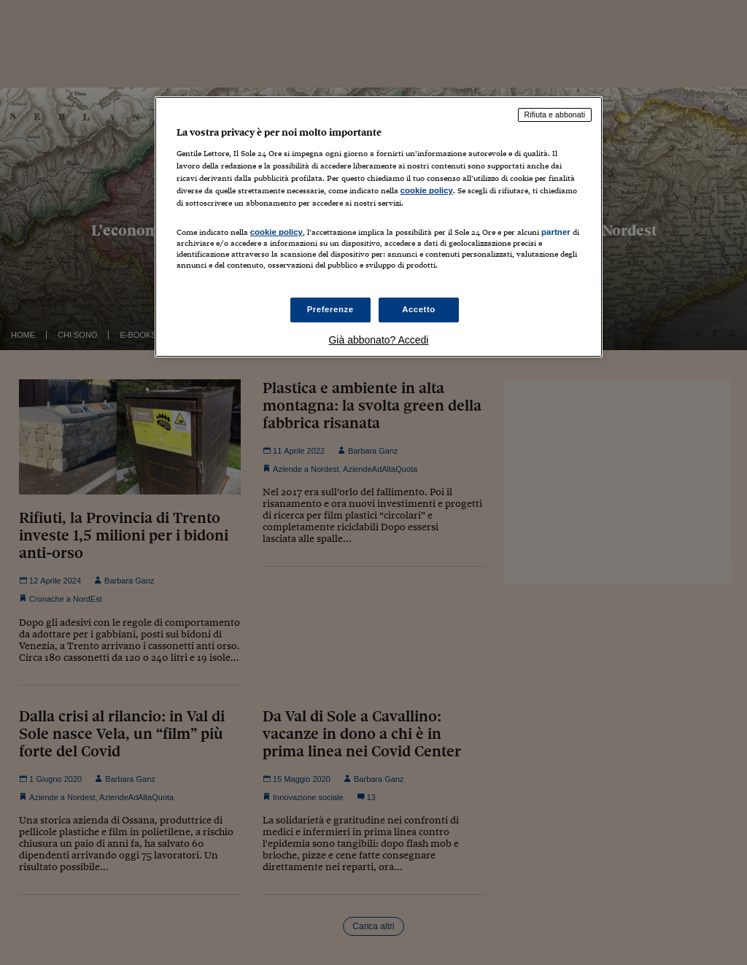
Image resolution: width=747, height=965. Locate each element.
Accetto (419, 309)
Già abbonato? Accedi (378, 340)
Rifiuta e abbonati (555, 114)
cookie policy (426, 190)
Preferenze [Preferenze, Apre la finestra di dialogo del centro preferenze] (330, 309)
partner (555, 232)
